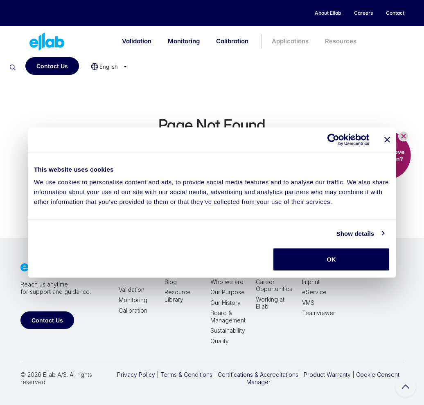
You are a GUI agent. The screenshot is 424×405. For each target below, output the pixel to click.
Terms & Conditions (186, 374)
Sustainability (227, 330)
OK (331, 259)
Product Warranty (327, 374)
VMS (308, 302)
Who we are (227, 281)
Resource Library (178, 296)
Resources (340, 41)
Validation (136, 41)
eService (314, 292)
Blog (171, 281)
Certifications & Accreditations (258, 374)
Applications (290, 41)
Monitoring (184, 41)
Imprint (311, 281)
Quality (219, 341)
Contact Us (52, 66)
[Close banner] (387, 139)
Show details (355, 233)
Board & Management (228, 316)
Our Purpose (227, 292)
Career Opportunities (274, 285)
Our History (225, 302)
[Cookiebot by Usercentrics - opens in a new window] (333, 139)
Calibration (232, 41)
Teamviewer (318, 312)
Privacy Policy (136, 374)
